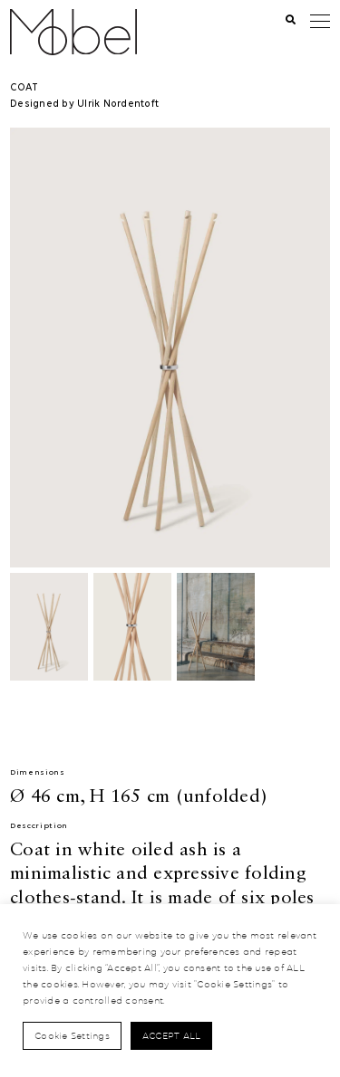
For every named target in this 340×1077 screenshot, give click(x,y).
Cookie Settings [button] (72, 1035)
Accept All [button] (171, 1035)
